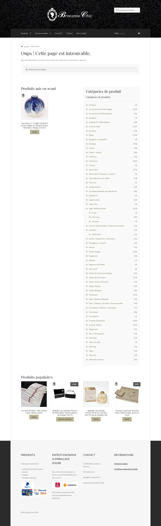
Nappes (92, 260)
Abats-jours (96, 234)
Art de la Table (94, 126)
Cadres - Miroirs (95, 152)
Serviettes (93, 338)
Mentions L (121, 464)
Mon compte (81, 33)
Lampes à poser (95, 187)
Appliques (93, 118)
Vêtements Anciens (96, 359)
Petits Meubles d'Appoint (99, 299)
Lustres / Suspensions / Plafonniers (102, 239)
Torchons (95, 221)
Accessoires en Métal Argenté (100, 113)
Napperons (93, 256)
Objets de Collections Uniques (100, 273)
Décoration (93, 169)
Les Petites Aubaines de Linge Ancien (103, 191)
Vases (91, 351)
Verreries (92, 355)
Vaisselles (92, 346)
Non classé (93, 269)
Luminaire (92, 230)
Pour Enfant (93, 312)
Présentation (94, 316)
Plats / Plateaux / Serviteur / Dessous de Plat (106, 303)
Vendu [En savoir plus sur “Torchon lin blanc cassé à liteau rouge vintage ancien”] (34, 417)
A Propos (92, 105)
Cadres (91, 148)
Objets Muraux (95, 286)
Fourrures (92, 182)
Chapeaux (92, 157)
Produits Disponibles (97, 321)
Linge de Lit (93, 195)
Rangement (93, 329)
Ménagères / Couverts (97, 243)
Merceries (96, 217)
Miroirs (92, 247)
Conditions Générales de (123, 469)
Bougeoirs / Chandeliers (98, 139)
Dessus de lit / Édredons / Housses (102, 174)
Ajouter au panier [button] (64, 419)
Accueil (26, 46)
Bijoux (91, 135)
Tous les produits (41, 33)
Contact (69, 33)
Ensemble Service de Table (99, 178)
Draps (94, 213)
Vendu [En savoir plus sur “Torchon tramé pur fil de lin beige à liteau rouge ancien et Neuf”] (127, 419)
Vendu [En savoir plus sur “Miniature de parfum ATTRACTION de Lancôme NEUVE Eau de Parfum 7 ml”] (96, 419)
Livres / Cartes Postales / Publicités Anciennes (106, 226)
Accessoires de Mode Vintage (100, 109)
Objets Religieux (95, 290)
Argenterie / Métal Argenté (99, 122)
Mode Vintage (94, 252)
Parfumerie (93, 295)
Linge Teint (93, 204)
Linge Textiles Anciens (97, 208)
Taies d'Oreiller (95, 342)
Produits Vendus (95, 325)
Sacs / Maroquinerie (96, 334)
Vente (135, 469)
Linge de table (94, 200)
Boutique (24, 33)
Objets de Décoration (97, 277)
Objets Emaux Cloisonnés (98, 282)
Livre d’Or (58, 33)
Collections (93, 161)
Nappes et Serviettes (97, 264)
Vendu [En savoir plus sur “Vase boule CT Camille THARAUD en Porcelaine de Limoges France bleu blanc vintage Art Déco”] (34, 132)
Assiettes (92, 131)
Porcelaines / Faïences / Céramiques (102, 308)
